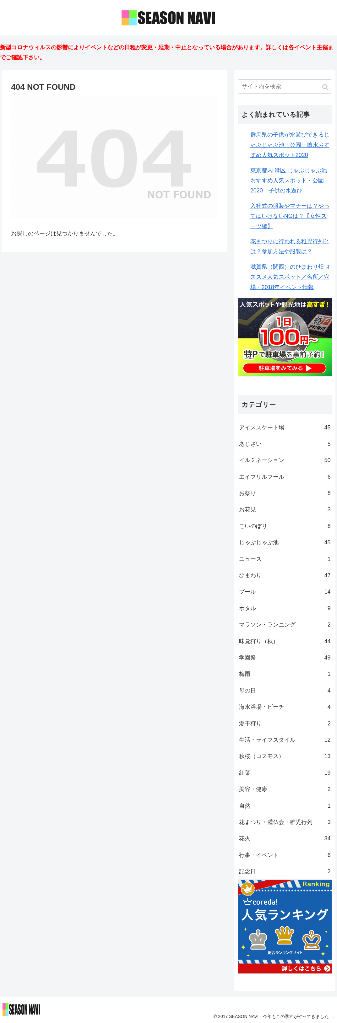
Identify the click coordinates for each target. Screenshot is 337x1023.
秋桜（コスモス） (285, 756)
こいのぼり (285, 526)
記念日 (285, 871)
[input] (285, 86)
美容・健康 (285, 789)
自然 (285, 806)
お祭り (285, 493)
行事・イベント (285, 855)
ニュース (285, 559)
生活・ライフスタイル (285, 740)
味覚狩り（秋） (285, 641)
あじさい (285, 444)
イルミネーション (285, 460)
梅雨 (285, 674)
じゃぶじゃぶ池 (285, 542)
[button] (326, 87)
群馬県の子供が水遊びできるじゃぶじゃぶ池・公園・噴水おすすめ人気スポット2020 (289, 145)
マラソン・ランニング (285, 625)
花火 (285, 838)
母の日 (285, 691)
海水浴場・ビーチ (285, 707)
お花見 (285, 509)
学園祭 (285, 658)
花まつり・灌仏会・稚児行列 (285, 822)
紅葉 (285, 773)
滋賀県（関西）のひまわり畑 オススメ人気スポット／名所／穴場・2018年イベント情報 (290, 277)
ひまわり (285, 575)
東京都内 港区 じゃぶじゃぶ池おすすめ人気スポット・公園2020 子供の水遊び (288, 180)
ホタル (285, 608)
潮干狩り (285, 724)
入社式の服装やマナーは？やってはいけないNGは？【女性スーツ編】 (289, 216)
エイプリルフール (285, 477)
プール (285, 592)
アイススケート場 (285, 428)
